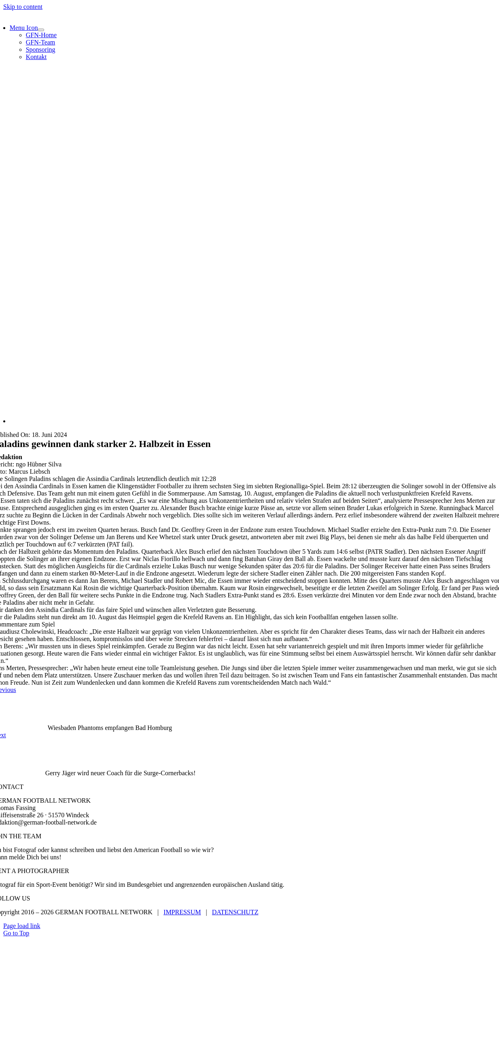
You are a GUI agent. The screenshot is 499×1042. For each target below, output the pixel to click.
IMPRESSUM (182, 912)
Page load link (21, 925)
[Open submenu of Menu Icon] (41, 30)
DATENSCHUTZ (235, 912)
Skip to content (22, 6)
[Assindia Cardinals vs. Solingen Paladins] (252, 421)
